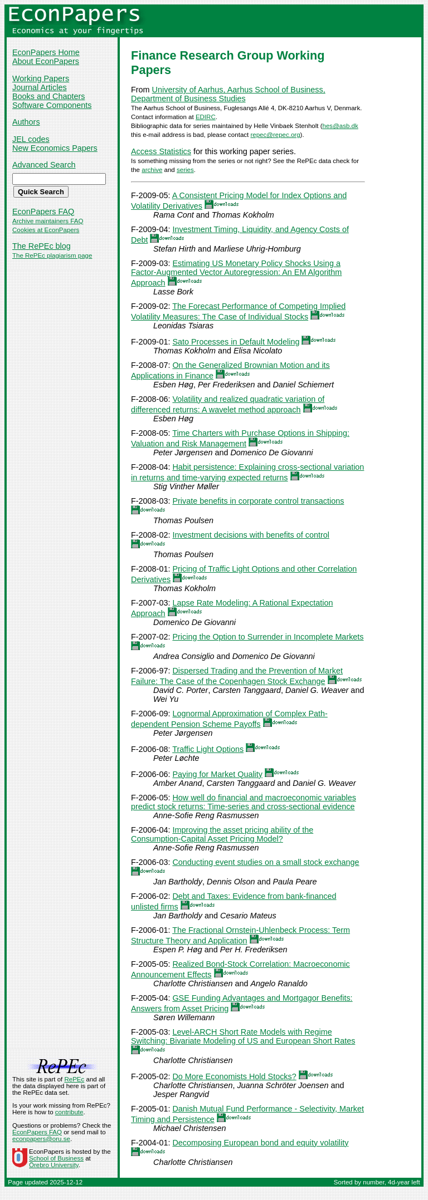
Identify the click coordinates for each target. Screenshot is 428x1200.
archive (152, 169)
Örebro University (54, 1165)
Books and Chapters (48, 96)
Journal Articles (39, 87)
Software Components (51, 105)
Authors (26, 121)
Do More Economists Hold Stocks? (234, 1076)
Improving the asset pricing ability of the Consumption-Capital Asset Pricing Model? (222, 834)
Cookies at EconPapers (45, 230)
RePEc (74, 1079)
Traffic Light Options (208, 749)
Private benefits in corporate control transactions (258, 500)
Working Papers (40, 78)
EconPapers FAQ (43, 211)
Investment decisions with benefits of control (250, 534)
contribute (69, 1112)
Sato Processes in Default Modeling (235, 341)
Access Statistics (161, 151)
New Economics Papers (55, 148)
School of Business (56, 1158)
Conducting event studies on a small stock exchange (265, 862)
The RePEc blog (41, 246)
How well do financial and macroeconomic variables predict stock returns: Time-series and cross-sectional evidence (243, 802)
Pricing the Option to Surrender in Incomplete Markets (267, 636)
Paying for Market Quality (217, 774)
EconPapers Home (46, 52)
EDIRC (206, 117)
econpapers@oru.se (41, 1138)
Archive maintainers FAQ (47, 221)
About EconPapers (45, 61)
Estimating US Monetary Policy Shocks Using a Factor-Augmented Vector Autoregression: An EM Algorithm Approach (236, 273)
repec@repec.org (275, 134)
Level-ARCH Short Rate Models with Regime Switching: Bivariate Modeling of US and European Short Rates (243, 1036)
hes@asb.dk (340, 125)
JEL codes (31, 139)
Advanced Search (44, 164)
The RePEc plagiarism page (52, 255)
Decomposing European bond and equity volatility (260, 1142)
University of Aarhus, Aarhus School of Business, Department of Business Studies (228, 94)
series (185, 169)
